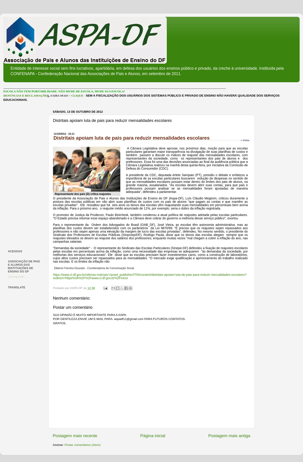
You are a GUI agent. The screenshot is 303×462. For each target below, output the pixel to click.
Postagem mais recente (75, 435)
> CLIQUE (76, 95)
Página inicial (152, 435)
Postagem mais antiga (229, 435)
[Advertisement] (25, 175)
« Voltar (245, 140)
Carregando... (17, 276)
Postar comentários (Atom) (83, 445)
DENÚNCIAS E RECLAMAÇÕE (25, 95)
